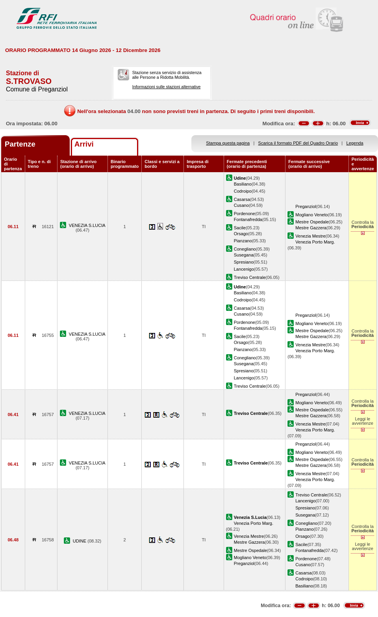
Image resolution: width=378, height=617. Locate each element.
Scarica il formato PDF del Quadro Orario (298, 143)
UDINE (80, 541)
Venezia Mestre (310, 236)
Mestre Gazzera (310, 227)
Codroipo (243, 191)
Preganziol (305, 206)
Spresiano (244, 262)
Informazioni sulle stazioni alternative (166, 86)
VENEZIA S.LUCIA (87, 225)
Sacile (240, 227)
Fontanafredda (248, 219)
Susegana (244, 255)
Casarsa (242, 199)
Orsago (241, 233)
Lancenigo (244, 269)
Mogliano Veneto (311, 214)
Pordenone (244, 213)
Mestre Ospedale (311, 221)
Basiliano (243, 184)
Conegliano (245, 249)
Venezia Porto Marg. (315, 242)
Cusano (241, 205)
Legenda (354, 143)
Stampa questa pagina (228, 143)
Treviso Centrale (250, 277)
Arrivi (84, 144)
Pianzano (243, 240)
